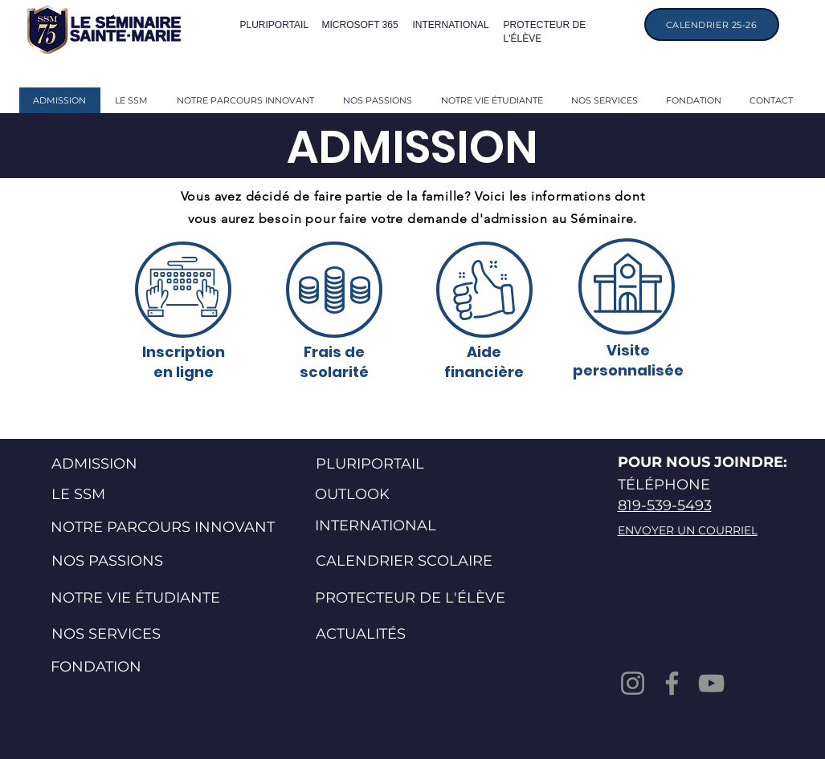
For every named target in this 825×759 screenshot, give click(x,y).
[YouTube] (711, 683)
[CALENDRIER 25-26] (711, 24)
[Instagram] (632, 683)
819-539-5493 (665, 505)
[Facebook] (672, 683)
